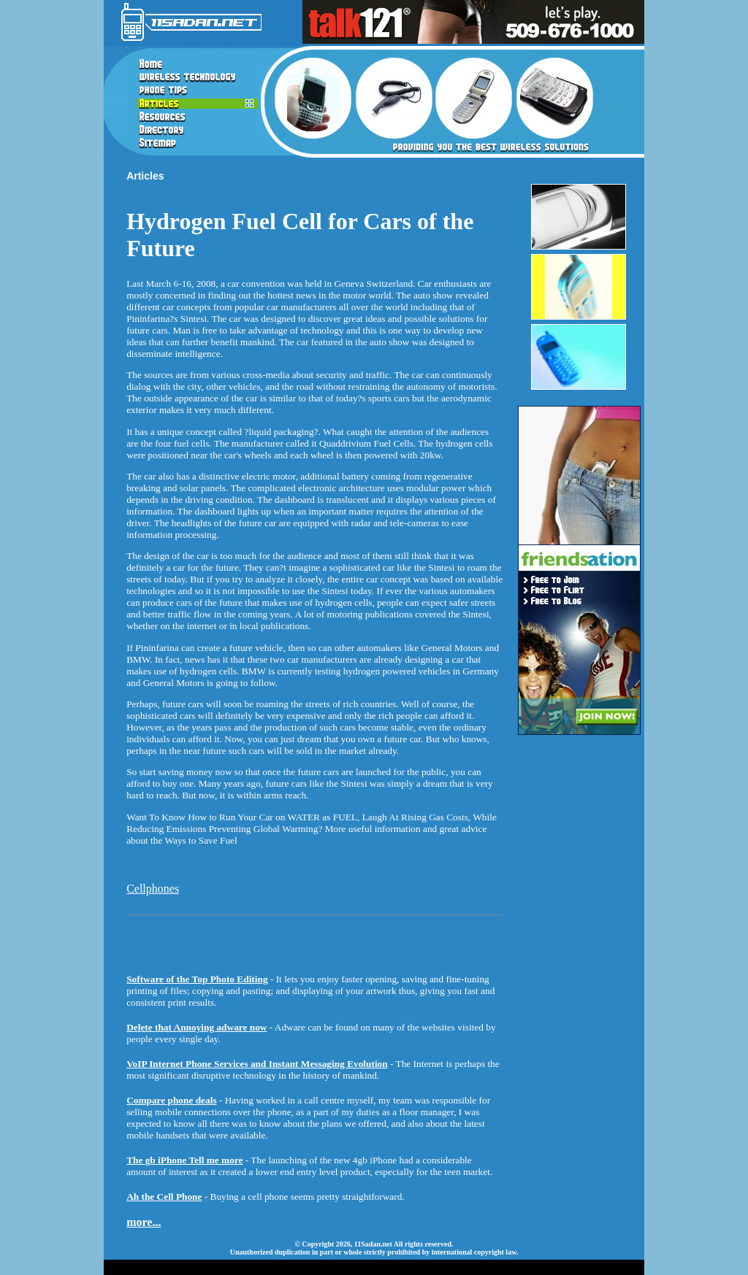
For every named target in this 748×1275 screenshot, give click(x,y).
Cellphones (152, 888)
